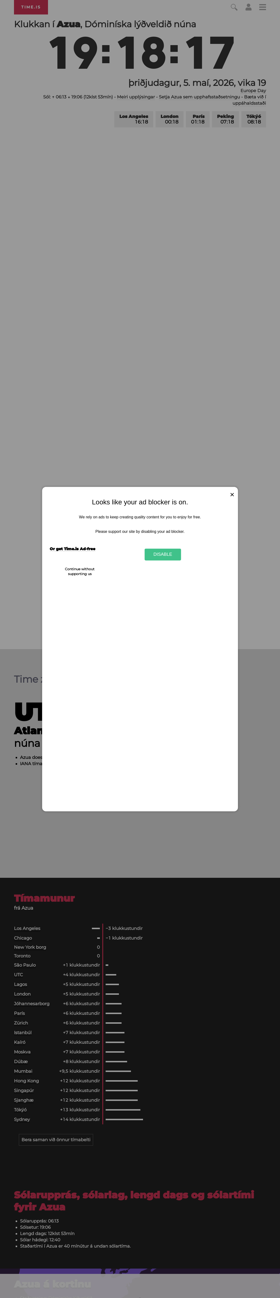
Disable (162, 554)
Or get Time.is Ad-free (72, 549)
